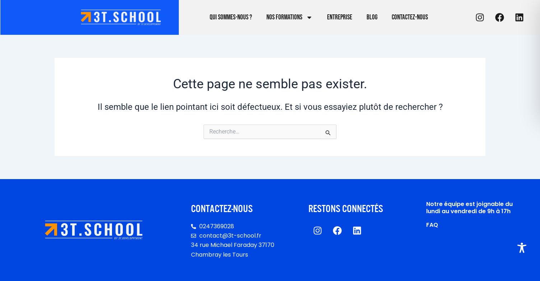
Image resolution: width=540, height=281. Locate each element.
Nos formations (289, 17)
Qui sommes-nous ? (231, 17)
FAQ (432, 225)
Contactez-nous (410, 17)
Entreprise (339, 17)
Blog (372, 17)
